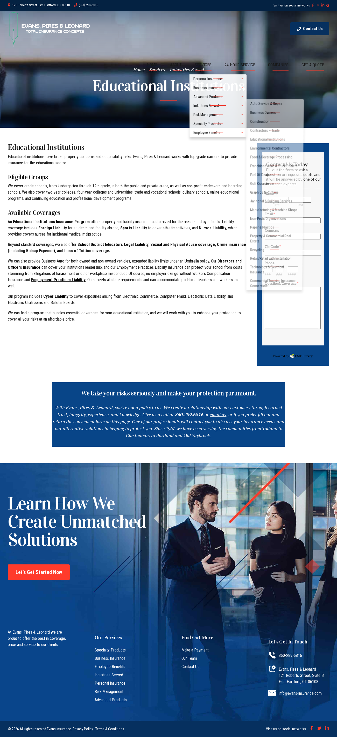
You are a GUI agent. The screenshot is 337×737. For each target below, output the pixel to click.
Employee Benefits (110, 666)
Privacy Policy (83, 729)
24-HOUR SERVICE (239, 64)
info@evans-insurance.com (300, 693)
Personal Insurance (110, 683)
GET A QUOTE (312, 64)
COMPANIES (278, 64)
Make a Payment (195, 650)
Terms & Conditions (109, 729)
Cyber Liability (55, 296)
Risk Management (109, 691)
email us (218, 414)
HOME (152, 64)
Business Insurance (110, 658)
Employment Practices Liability (58, 279)
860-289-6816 (290, 655)
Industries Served (109, 674)
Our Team (189, 658)
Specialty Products (110, 650)
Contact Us (190, 666)
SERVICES (203, 64)
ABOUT (176, 64)
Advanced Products (111, 699)
